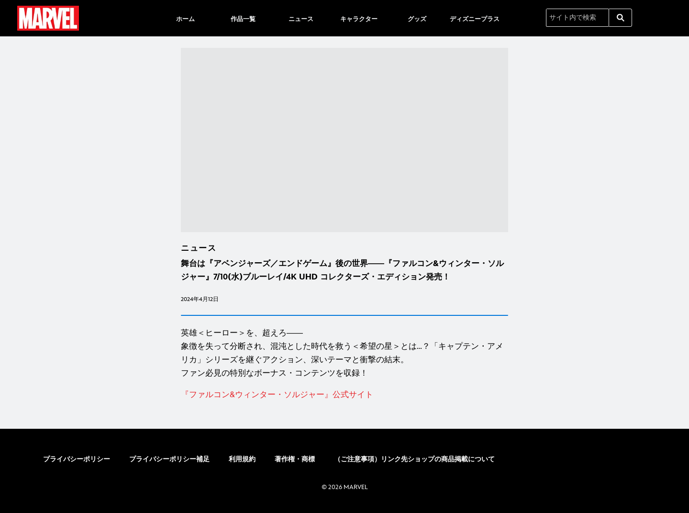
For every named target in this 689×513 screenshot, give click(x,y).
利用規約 (242, 459)
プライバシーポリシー (76, 459)
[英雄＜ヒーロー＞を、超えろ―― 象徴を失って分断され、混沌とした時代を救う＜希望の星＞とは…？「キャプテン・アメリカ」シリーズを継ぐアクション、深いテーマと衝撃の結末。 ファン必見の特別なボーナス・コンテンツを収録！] (344, 353)
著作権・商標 (295, 459)
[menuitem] (185, 18)
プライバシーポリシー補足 (169, 459)
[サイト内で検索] (577, 18)
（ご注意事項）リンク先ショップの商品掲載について (414, 459)
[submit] (620, 18)
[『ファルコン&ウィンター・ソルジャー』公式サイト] (344, 394)
